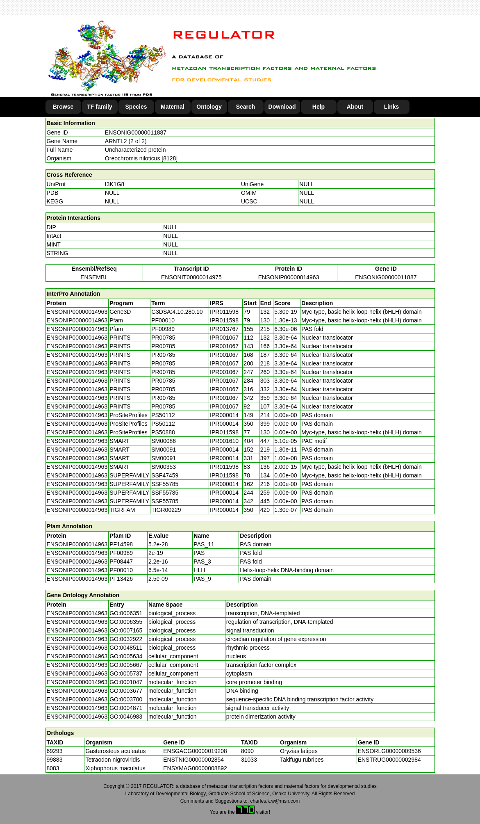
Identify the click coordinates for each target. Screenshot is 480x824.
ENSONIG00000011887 (135, 132)
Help (318, 106)
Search (245, 106)
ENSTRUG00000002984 (389, 759)
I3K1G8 (114, 184)
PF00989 (121, 553)
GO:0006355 (125, 622)
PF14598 (121, 544)
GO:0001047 (125, 682)
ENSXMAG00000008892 (195, 768)
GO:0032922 (125, 639)
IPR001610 (224, 441)
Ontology (208, 106)
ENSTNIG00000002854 (193, 759)
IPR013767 (224, 329)
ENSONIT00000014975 (191, 277)
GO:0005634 (125, 656)
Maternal (172, 106)
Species (136, 106)
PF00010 (121, 570)
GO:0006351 (125, 613)
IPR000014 (224, 415)
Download (282, 106)
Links (391, 106)
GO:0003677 (125, 690)
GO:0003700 (125, 699)
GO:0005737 (125, 673)
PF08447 (121, 561)
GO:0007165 (125, 630)
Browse (63, 106)
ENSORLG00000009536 (389, 751)
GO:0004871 (125, 708)
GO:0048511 (125, 647)
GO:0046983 (125, 716)
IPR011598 (224, 311)
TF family (99, 106)
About (355, 106)
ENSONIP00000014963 (288, 277)
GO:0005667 (125, 665)
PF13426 (121, 578)
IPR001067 (224, 337)
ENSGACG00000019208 (195, 751)
